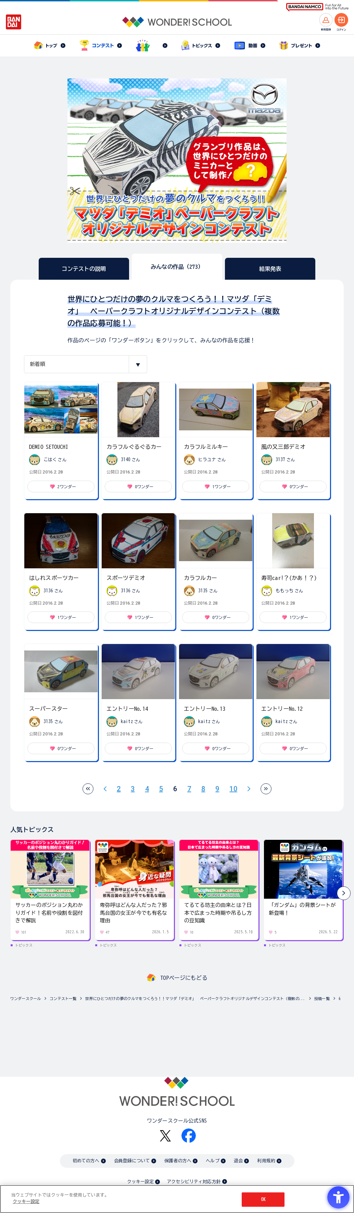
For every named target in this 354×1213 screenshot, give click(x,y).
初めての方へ (86, 1161)
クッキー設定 (140, 1181)
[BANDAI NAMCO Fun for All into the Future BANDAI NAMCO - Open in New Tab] (317, 7)
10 (233, 788)
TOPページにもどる (183, 978)
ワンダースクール (25, 998)
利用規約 (266, 1161)
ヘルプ (212, 1161)
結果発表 (270, 268)
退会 (238, 1161)
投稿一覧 (322, 998)
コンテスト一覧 (63, 998)
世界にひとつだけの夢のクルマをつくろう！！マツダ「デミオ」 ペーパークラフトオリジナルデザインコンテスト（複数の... (195, 998)
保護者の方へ (177, 1161)
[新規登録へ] (326, 20)
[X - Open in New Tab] (165, 1135)
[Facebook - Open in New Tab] (188, 1135)
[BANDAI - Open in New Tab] (14, 21)
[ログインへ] (341, 20)
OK (263, 1199)
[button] (344, 893)
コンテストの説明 (84, 268)
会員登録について (132, 1161)
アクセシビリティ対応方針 (194, 1181)
